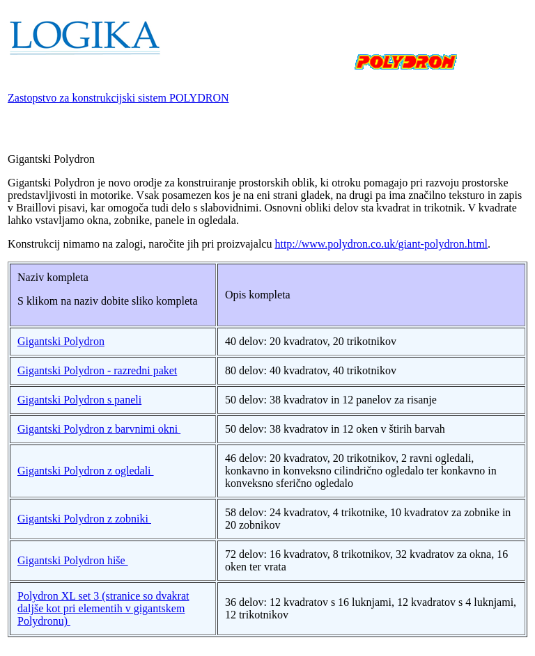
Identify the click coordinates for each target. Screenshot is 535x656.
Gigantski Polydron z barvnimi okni (98, 429)
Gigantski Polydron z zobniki (84, 519)
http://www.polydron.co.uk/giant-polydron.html (381, 244)
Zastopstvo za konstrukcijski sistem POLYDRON (118, 98)
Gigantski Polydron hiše (72, 560)
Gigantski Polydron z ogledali (85, 471)
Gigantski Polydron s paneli (79, 400)
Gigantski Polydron (60, 341)
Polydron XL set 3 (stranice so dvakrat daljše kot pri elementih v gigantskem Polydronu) (103, 608)
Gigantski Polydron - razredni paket (97, 370)
